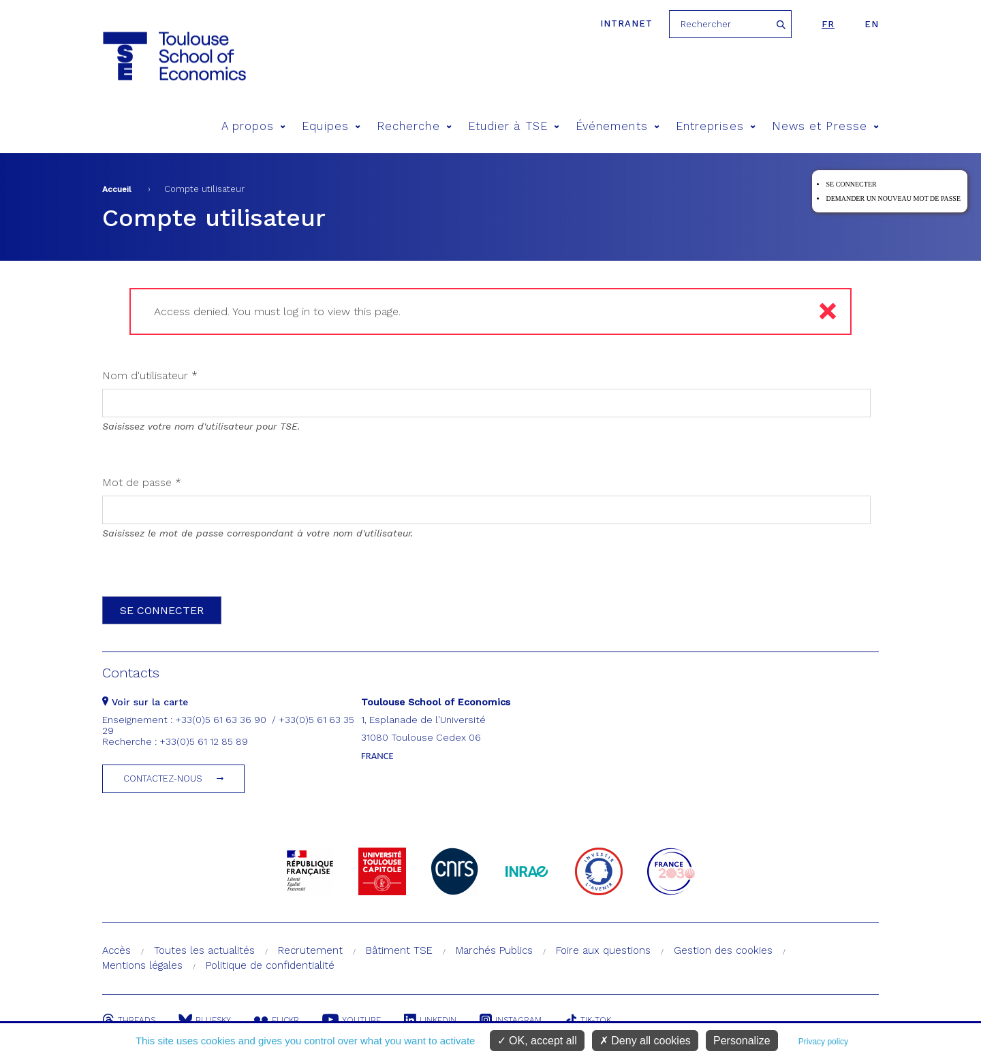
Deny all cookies (645, 1040)
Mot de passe (141, 482)
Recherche (414, 126)
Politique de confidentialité (270, 965)
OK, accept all (537, 1040)
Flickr (276, 1020)
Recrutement (310, 950)
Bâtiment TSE (399, 950)
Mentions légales (142, 965)
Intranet (626, 23)
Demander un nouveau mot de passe (893, 198)
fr (828, 24)
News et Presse (825, 126)
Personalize (741, 1040)
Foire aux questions (603, 950)
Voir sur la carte (145, 701)
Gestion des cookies (723, 950)
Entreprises (716, 126)
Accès (116, 950)
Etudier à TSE (513, 126)
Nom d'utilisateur (150, 375)
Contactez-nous (162, 778)
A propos (253, 126)
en (872, 24)
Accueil (116, 189)
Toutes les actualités (204, 950)
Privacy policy (823, 1041)
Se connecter (851, 184)
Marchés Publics (494, 950)
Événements (617, 126)
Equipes (331, 126)
